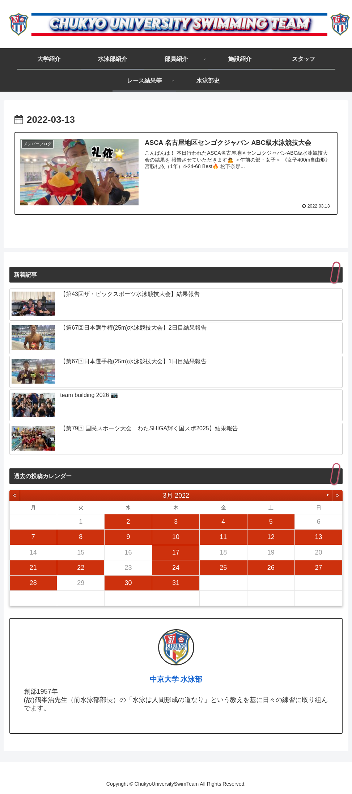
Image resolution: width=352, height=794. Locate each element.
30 (128, 582)
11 (223, 536)
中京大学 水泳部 (176, 679)
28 (33, 582)
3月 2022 (176, 495)
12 (271, 536)
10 (175, 536)
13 (318, 536)
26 (271, 567)
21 (33, 567)
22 (80, 567)
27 (318, 567)
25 (223, 567)
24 (175, 567)
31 (175, 582)
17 (175, 552)
